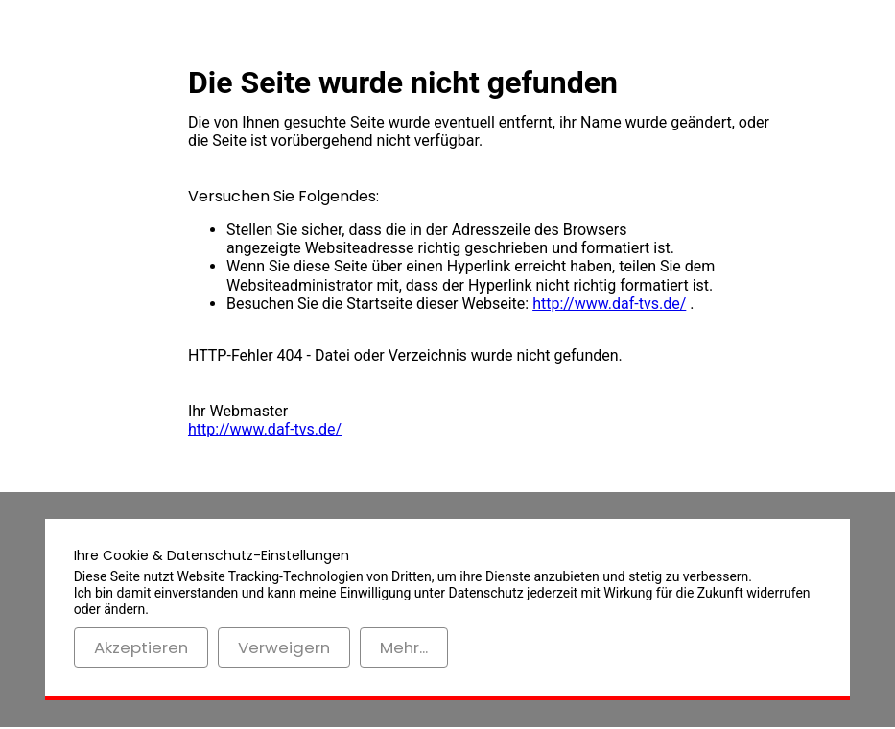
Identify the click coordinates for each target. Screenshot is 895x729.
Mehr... (404, 647)
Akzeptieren (141, 647)
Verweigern (284, 647)
